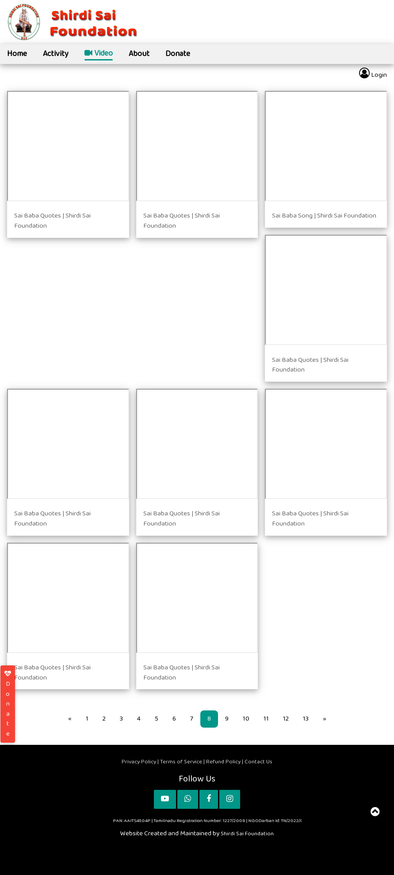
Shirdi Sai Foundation (247, 833)
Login (373, 74)
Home (17, 54)
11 (266, 719)
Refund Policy (224, 761)
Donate (177, 54)
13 (306, 719)
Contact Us (258, 761)
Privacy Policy (139, 761)
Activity (56, 54)
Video (98, 54)
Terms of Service (181, 761)
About (139, 54)
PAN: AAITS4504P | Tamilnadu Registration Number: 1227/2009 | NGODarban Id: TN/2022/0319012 (221, 820)
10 (246, 719)
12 (286, 719)
